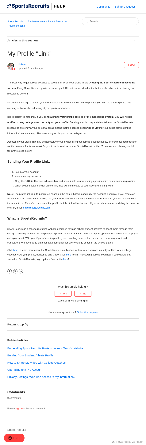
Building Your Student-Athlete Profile (30, 355)
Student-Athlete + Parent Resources (47, 21)
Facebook (9, 271)
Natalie (22, 64)
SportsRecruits (15, 21)
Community (103, 6)
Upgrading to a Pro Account (24, 369)
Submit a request (125, 6)
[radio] (63, 294)
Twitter (15, 271)
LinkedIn (20, 271)
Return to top (17, 324)
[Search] (110, 21)
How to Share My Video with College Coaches (36, 362)
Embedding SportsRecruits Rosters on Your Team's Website (45, 348)
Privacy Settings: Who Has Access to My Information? (41, 376)
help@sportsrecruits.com (36, 207)
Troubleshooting (16, 25)
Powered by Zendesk (129, 441)
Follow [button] (131, 65)
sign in (19, 408)
